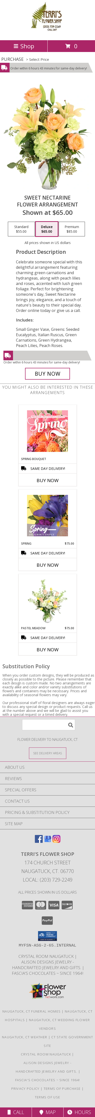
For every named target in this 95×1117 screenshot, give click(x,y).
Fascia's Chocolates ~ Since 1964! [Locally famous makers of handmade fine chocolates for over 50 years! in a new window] (47, 973)
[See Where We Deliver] (47, 753)
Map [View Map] (48, 1112)
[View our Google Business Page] (48, 841)
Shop (24, 46)
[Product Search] (48, 724)
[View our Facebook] (39, 841)
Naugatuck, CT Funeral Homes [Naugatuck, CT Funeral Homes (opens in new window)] (31, 1011)
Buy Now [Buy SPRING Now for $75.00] (48, 565)
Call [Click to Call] (16, 1112)
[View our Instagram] (56, 841)
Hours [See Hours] (79, 1112)
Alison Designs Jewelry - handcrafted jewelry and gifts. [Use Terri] (46, 964)
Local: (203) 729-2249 (47, 879)
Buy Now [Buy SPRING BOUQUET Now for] (48, 480)
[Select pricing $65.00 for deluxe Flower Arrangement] (47, 229)
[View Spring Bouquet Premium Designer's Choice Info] (47, 431)
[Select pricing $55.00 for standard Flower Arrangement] (21, 229)
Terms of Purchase (62, 1088)
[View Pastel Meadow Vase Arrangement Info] (47, 600)
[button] (47, 936)
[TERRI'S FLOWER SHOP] (47, 33)
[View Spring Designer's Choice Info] (47, 515)
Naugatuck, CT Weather (24, 1037)
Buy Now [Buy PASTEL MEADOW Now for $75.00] (48, 649)
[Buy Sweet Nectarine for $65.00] (47, 374)
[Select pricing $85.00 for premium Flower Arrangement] (72, 229)
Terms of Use (47, 1097)
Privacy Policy (25, 1088)
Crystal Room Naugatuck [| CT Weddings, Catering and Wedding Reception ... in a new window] (46, 956)
